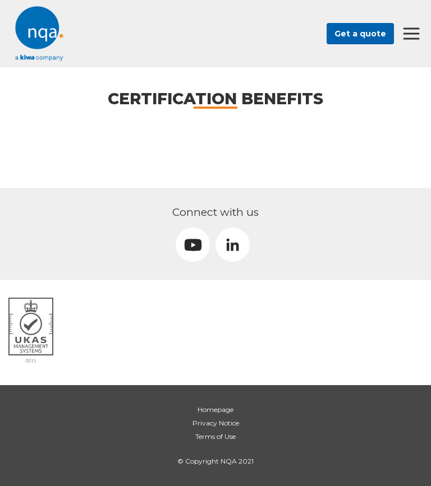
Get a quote (360, 34)
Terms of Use (215, 436)
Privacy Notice (215, 423)
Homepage (215, 409)
